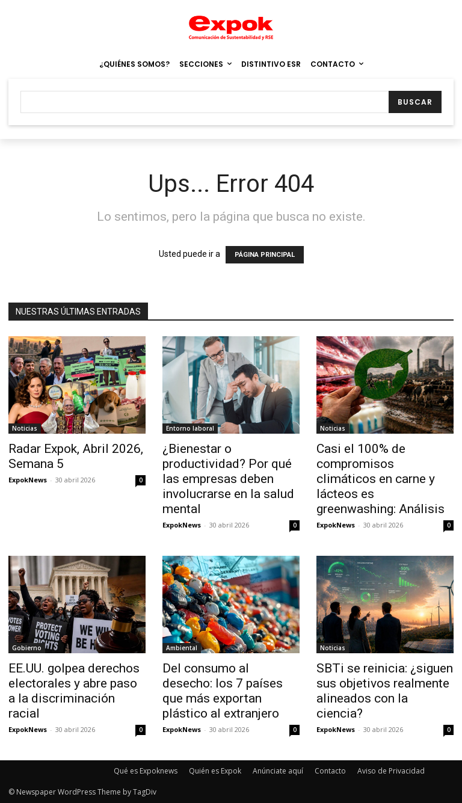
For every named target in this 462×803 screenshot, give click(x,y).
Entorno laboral (190, 428)
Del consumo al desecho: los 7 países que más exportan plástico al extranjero (222, 691)
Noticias (24, 428)
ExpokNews (27, 479)
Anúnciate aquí (278, 771)
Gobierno (27, 648)
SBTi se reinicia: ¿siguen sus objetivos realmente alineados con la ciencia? (384, 691)
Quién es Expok (215, 771)
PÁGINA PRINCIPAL (265, 255)
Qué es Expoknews (145, 771)
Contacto (330, 771)
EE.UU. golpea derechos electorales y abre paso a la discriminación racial (74, 691)
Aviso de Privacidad (391, 771)
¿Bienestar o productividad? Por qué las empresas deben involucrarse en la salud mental (228, 478)
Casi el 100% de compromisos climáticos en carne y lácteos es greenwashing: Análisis (380, 478)
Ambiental (181, 648)
